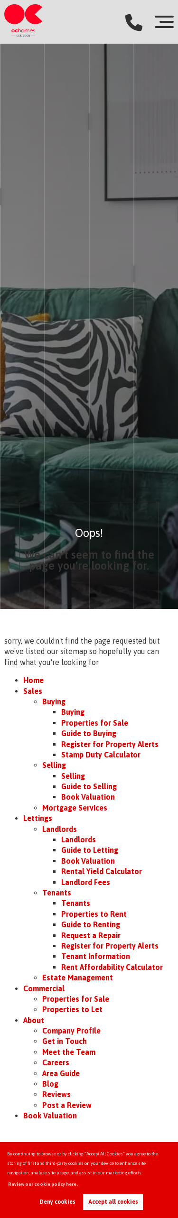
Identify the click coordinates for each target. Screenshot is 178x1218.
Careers (55, 1062)
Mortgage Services (74, 807)
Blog (50, 1084)
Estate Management (77, 977)
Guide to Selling (88, 786)
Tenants (56, 892)
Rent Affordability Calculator (112, 967)
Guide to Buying (88, 733)
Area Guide (61, 1073)
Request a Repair (90, 935)
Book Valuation (87, 797)
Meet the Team (68, 1052)
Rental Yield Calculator (101, 871)
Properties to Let (72, 1009)
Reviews (56, 1094)
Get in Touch (64, 1041)
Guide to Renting (90, 924)
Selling (54, 765)
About (33, 1020)
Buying (54, 701)
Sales (32, 691)
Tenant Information (95, 956)
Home (33, 680)
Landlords (59, 829)
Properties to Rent (93, 914)
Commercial (44, 988)
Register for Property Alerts (110, 744)
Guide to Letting (89, 850)
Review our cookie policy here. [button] (43, 1184)
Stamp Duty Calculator (101, 754)
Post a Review (66, 1105)
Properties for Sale (94, 723)
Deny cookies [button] (57, 1202)
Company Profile (71, 1030)
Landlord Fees (85, 882)
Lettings (37, 818)
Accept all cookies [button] (113, 1202)
